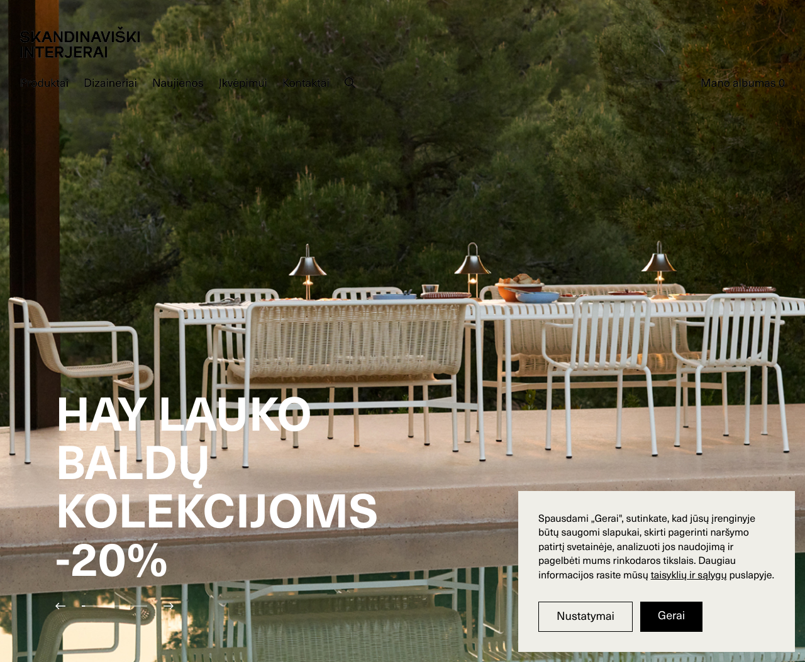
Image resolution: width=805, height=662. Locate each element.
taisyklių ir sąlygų (689, 574)
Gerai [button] (671, 615)
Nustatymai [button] (585, 615)
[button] (67, 606)
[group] (402, 331)
